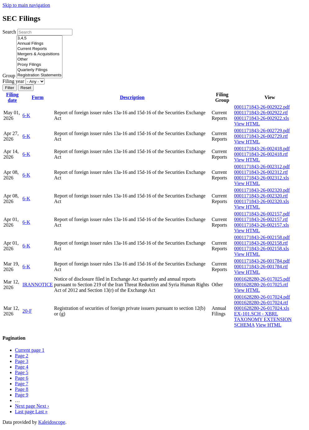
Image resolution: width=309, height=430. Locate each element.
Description (132, 97)
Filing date (12, 97)
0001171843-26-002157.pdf (262, 213)
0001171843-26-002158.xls (261, 248)
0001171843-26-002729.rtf (261, 136)
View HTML (247, 123)
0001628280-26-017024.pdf (262, 297)
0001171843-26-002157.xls (261, 225)
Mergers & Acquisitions (39, 54)
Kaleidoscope (51, 422)
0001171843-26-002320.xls (261, 201)
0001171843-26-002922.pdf (262, 107)
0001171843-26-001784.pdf (262, 261)
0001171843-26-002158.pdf (262, 237)
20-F (27, 311)
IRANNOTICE (37, 284)
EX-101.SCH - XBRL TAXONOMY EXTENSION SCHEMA (263, 319)
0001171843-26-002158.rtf (261, 243)
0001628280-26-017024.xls (261, 308)
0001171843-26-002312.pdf (262, 166)
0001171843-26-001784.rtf (261, 266)
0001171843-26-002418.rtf (261, 154)
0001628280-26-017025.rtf (261, 284)
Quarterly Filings (39, 70)
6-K (26, 115)
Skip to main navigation (26, 5)
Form (37, 97)
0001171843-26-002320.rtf (261, 195)
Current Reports (39, 49)
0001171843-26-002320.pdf (262, 190)
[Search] (44, 32)
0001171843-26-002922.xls (261, 118)
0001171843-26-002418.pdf (262, 148)
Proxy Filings (39, 64)
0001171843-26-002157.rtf (261, 219)
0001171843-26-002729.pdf (262, 130)
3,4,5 (39, 38)
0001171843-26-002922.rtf (261, 112)
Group (8, 75)
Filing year (13, 81)
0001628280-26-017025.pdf (262, 279)
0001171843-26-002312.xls (261, 177)
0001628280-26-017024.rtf (261, 302)
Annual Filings (39, 43)
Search (9, 31)
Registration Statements (39, 75)
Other (39, 59)
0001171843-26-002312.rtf (261, 172)
